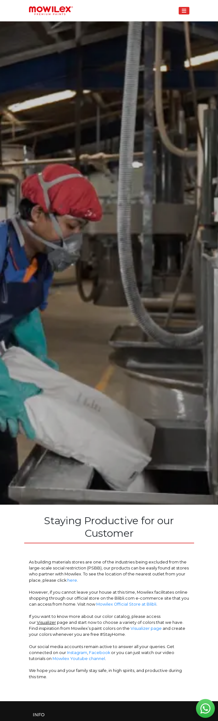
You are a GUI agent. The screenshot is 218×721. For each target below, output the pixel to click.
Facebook (99, 652)
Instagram (77, 652)
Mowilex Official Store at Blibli (126, 604)
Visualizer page (146, 628)
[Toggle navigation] (184, 10)
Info (39, 715)
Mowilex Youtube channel (79, 658)
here (72, 580)
